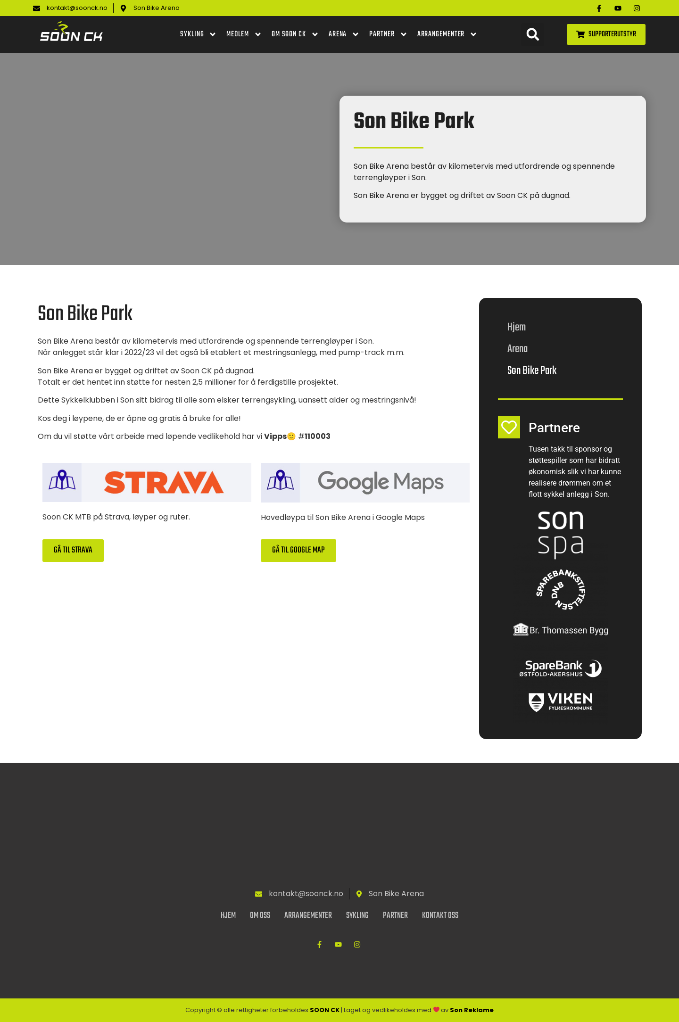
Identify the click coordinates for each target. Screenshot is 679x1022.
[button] (532, 34)
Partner (388, 34)
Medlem (244, 34)
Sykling (198, 34)
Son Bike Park (531, 370)
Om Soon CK (295, 34)
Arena (344, 34)
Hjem (516, 327)
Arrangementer (447, 34)
